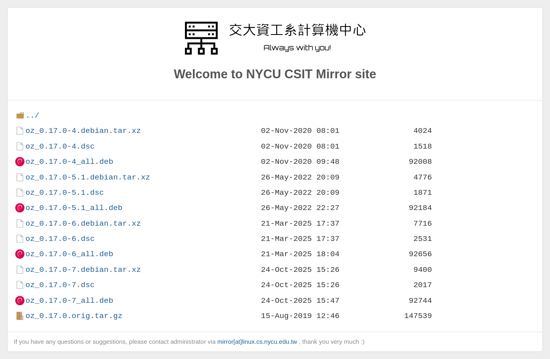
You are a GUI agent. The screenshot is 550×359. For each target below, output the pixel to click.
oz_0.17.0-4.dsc (60, 146)
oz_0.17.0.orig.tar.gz (73, 315)
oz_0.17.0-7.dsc (60, 284)
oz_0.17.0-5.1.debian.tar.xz (87, 177)
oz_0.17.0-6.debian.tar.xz (83, 223)
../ (32, 115)
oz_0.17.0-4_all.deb (69, 161)
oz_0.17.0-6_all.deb (69, 254)
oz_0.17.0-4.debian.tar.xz (83, 130)
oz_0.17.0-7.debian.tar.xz (83, 269)
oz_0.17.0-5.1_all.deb (73, 207)
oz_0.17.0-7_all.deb (69, 300)
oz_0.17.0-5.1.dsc (64, 192)
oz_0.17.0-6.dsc (60, 238)
